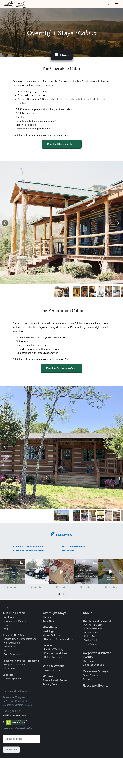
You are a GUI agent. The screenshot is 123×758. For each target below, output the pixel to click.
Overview (88, 661)
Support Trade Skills (15, 664)
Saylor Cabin (91, 640)
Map (6, 628)
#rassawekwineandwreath (28, 550)
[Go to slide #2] (76, 291)
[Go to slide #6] (108, 291)
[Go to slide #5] (100, 291)
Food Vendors (12, 654)
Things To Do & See (14, 635)
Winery (48, 676)
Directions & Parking (15, 621)
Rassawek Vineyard (97, 671)
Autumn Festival (14, 613)
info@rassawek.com (14, 715)
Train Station (91, 644)
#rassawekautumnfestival (28, 546)
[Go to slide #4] (92, 291)
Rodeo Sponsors (13, 678)
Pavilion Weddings (54, 649)
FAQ (6, 624)
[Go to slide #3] (84, 291)
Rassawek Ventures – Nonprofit (21, 660)
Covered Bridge (93, 628)
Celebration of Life (93, 664)
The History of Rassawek (97, 621)
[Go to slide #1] (61, 291)
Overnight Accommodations (59, 639)
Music (7, 650)
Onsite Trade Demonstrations (20, 639)
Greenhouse (91, 632)
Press (86, 617)
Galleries (48, 645)
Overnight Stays (51, 33)
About (87, 613)
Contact (87, 679)
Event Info (8, 617)
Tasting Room (50, 684)
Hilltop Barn (90, 636)
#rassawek (68, 550)
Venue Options (51, 635)
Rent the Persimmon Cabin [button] (61, 368)
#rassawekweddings (73, 546)
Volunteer (9, 668)
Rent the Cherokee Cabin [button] (61, 144)
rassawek (63, 534)
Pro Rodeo (10, 646)
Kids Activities (12, 642)
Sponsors (8, 674)
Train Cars (49, 621)
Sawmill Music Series (55, 680)
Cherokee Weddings (55, 653)
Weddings (50, 627)
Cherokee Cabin (93, 624)
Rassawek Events (95, 685)
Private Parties (51, 670)
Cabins (47, 617)
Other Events (90, 675)
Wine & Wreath (53, 666)
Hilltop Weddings (53, 657)
